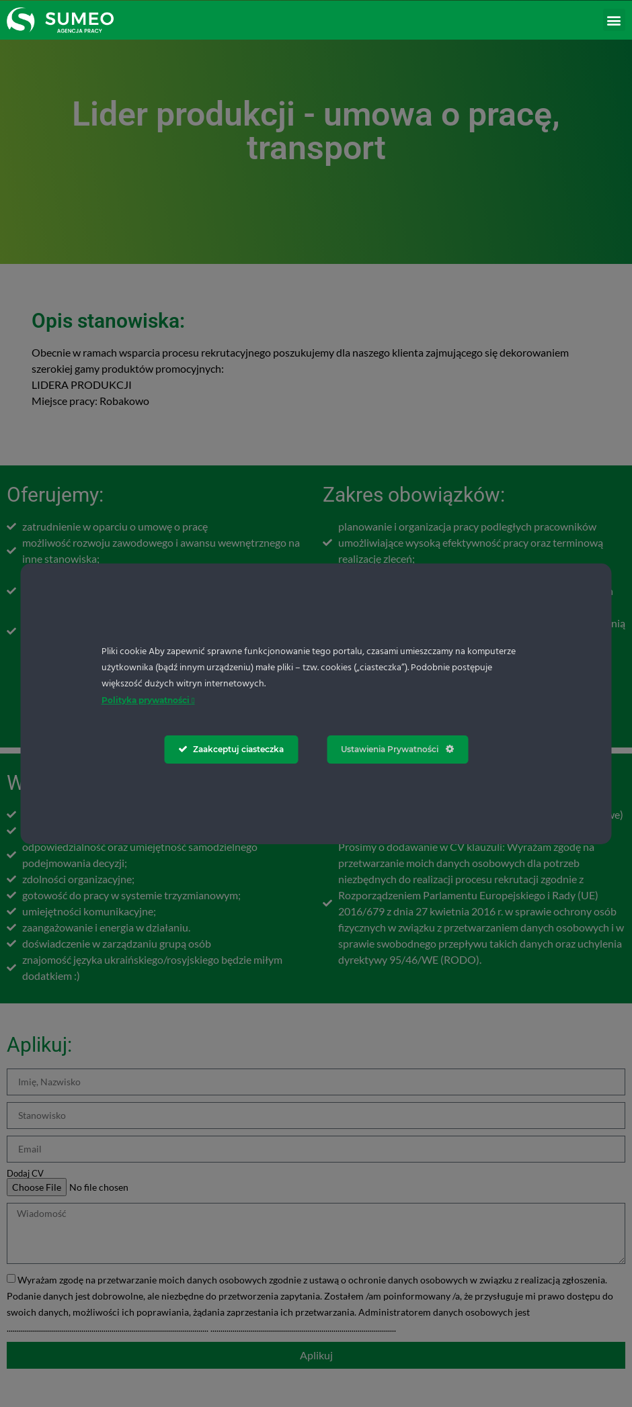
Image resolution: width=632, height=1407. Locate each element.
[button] (614, 20)
